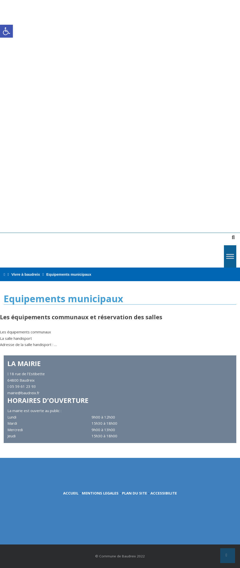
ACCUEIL (70, 493)
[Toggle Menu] (230, 256)
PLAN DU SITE (134, 493)
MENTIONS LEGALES (100, 493)
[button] (6, 31)
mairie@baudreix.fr (23, 392)
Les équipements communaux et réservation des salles (81, 317)
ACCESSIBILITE (163, 493)
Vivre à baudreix (25, 274)
